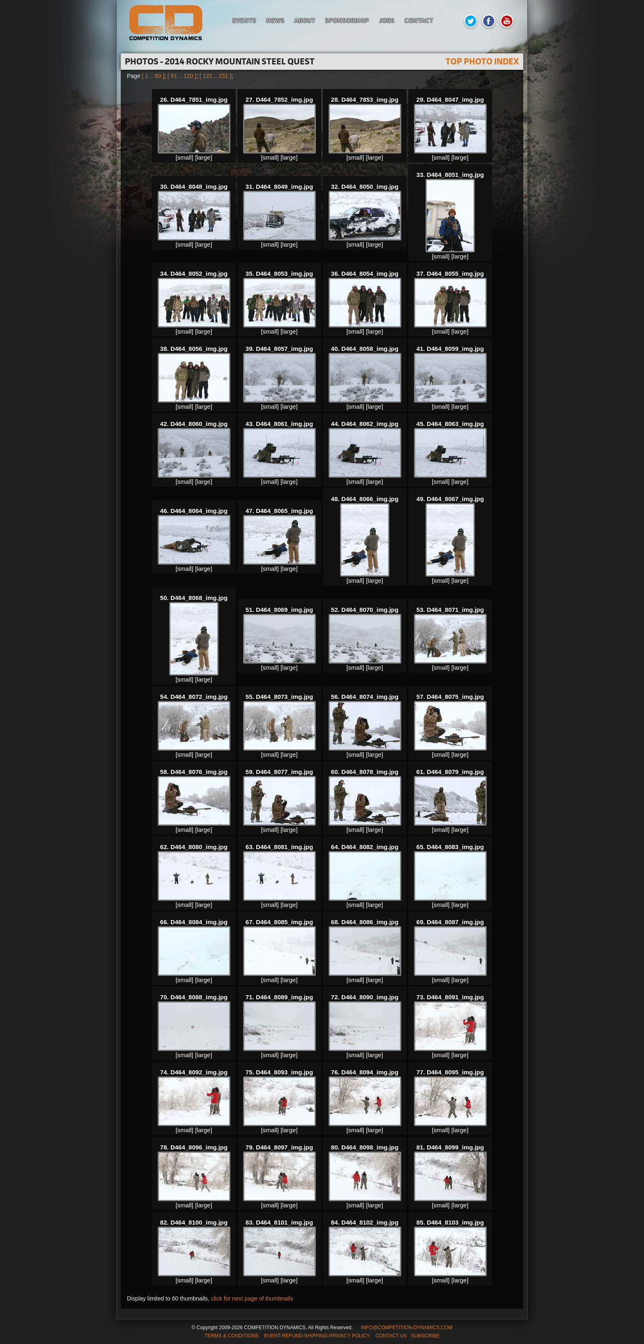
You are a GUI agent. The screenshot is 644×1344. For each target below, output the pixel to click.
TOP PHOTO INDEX (482, 61)
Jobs (387, 20)
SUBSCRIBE (425, 1336)
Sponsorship (347, 20)
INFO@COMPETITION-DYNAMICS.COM (407, 1327)
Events (244, 20)
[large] (203, 157)
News (275, 20)
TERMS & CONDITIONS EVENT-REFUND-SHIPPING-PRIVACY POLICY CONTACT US (306, 1336)
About (304, 20)
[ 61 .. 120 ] (182, 76)
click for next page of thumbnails (252, 1298)
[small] (184, 157)
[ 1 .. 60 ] (153, 76)
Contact (419, 20)
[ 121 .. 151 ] (216, 76)
